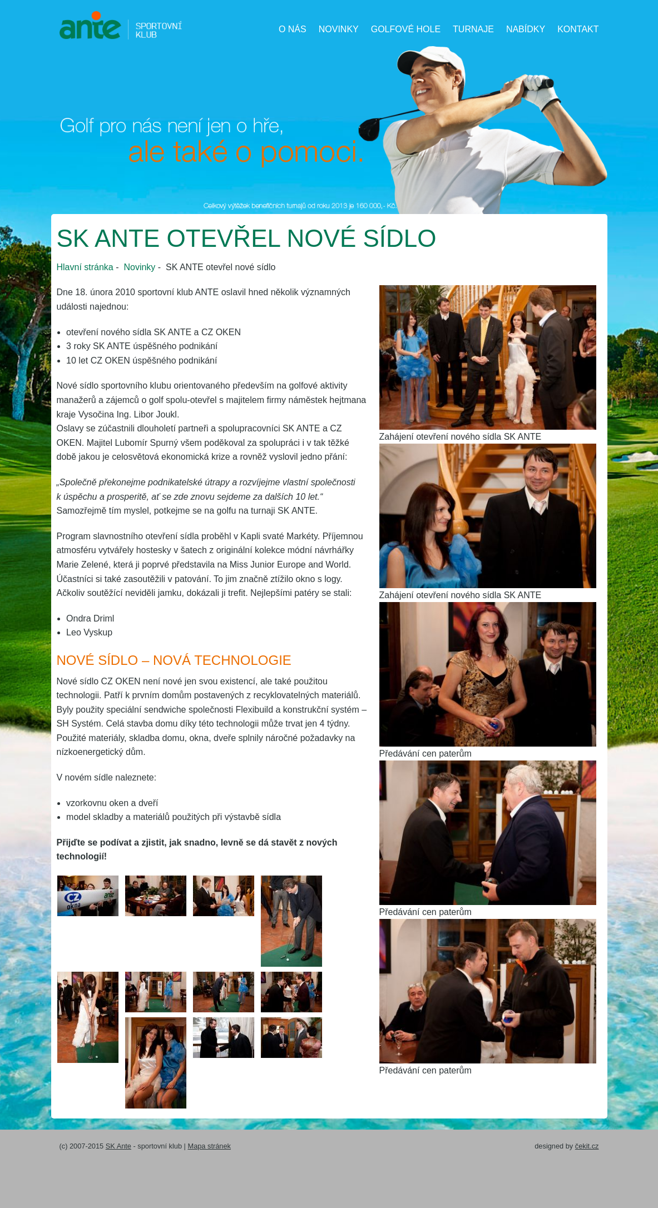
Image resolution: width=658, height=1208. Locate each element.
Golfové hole (406, 29)
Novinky (339, 29)
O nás (292, 29)
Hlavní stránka (85, 267)
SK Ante (118, 1146)
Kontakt (577, 29)
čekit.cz (587, 1146)
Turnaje (473, 29)
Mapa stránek (209, 1146)
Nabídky (525, 29)
